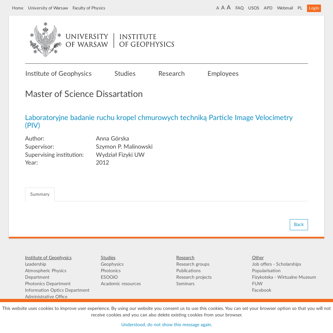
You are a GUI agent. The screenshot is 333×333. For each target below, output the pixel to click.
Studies (125, 74)
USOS (253, 8)
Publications (188, 271)
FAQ (239, 8)
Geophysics (112, 264)
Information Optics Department (57, 290)
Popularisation (266, 271)
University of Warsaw (48, 8)
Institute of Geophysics (58, 74)
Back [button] (299, 224)
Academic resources (121, 284)
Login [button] (314, 8)
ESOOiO (109, 277)
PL (300, 8)
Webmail (285, 8)
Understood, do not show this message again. (166, 325)
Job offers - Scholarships (276, 264)
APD (268, 8)
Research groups (192, 264)
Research (171, 74)
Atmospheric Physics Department (45, 274)
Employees (223, 74)
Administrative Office (46, 297)
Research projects (194, 277)
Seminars (185, 284)
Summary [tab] (39, 194)
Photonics (111, 271)
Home (17, 8)
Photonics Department (48, 284)
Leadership (35, 264)
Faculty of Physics (89, 8)
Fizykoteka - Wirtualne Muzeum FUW (284, 280)
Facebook (261, 290)
